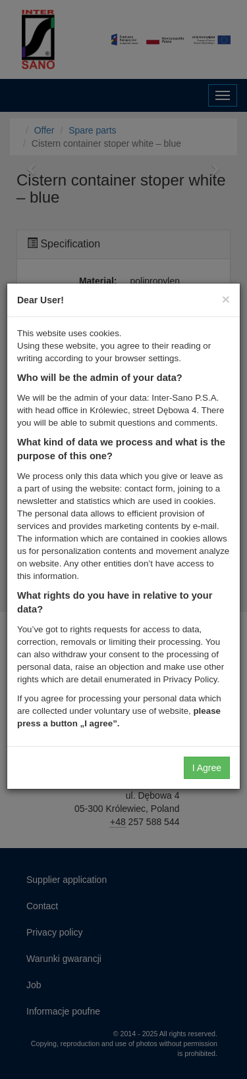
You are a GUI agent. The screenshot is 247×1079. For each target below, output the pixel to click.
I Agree (206, 768)
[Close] (226, 299)
